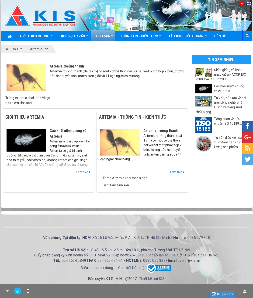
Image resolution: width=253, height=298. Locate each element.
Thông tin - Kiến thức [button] (140, 37)
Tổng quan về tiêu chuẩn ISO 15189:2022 (230, 121)
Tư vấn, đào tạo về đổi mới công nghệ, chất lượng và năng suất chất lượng (220, 105)
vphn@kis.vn (190, 260)
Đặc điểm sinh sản (18, 103)
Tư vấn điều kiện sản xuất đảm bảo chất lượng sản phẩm (229, 142)
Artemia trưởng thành (67, 66)
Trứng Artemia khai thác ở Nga (27, 98)
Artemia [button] (104, 37)
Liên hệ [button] (220, 36)
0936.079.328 (198, 237)
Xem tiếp (83, 172)
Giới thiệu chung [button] (36, 37)
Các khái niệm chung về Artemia (229, 88)
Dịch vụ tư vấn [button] (74, 37)
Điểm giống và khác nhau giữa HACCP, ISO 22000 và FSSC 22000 (220, 74)
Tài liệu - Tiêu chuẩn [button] (187, 37)
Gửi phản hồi (222, 294)
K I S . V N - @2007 (122, 279)
